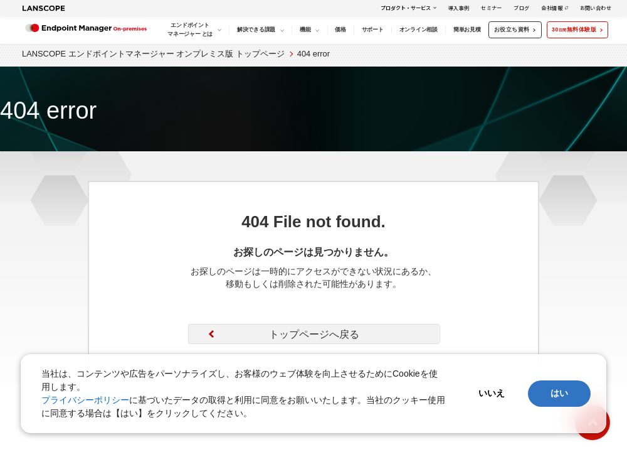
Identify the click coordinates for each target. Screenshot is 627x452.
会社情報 (551, 7)
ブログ (521, 7)
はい (559, 393)
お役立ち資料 (514, 29)
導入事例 (459, 7)
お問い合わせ (595, 7)
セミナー (491, 7)
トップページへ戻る (314, 334)
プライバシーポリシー (85, 400)
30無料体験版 (576, 29)
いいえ (491, 393)
